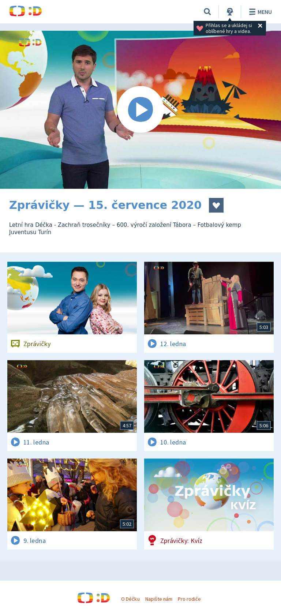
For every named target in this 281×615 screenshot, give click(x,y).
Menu (259, 11)
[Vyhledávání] (207, 11)
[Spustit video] (140, 110)
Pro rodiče (189, 599)
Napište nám (158, 599)
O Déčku (130, 599)
